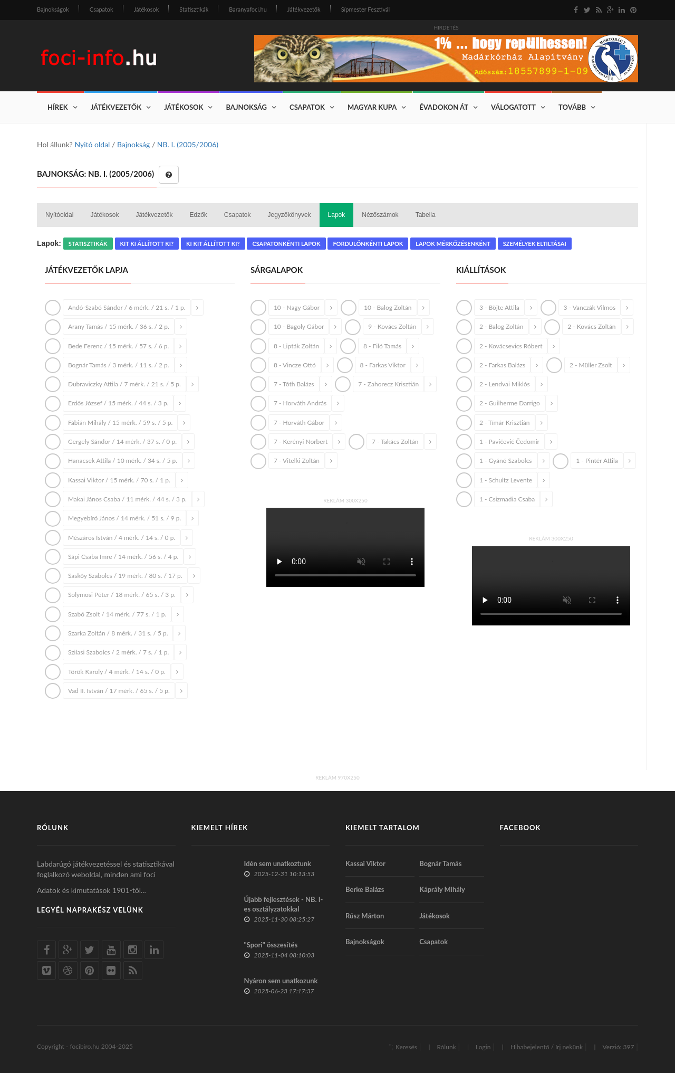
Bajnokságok (53, 9)
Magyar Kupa (372, 107)
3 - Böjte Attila (499, 307)
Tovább (572, 107)
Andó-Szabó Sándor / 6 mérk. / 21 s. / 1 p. (127, 307)
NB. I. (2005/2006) (187, 144)
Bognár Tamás (440, 863)
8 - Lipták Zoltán (296, 346)
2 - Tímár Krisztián (504, 422)
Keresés (406, 1047)
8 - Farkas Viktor (383, 365)
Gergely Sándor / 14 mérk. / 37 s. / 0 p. (122, 441)
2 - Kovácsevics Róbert (511, 346)
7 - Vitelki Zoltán (297, 460)
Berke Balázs (364, 889)
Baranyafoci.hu (248, 9)
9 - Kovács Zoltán (392, 326)
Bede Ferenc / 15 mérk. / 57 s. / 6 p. (118, 346)
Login (483, 1047)
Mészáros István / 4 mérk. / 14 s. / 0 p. (121, 538)
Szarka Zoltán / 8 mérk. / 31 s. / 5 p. (118, 633)
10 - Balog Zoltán (388, 307)
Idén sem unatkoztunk (278, 863)
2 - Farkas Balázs (502, 365)
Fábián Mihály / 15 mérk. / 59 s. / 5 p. (120, 422)
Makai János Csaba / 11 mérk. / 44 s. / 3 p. (127, 499)
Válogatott (513, 107)
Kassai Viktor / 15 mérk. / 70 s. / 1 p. (119, 480)
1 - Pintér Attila (597, 460)
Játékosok (146, 9)
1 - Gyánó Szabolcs (505, 460)
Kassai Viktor (365, 863)
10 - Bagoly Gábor (299, 326)
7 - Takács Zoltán (395, 441)
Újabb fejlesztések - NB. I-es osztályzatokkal (283, 904)
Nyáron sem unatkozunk (281, 980)
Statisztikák (193, 9)
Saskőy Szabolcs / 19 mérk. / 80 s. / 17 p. (125, 576)
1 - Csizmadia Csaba (507, 499)
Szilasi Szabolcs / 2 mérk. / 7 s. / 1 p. (118, 652)
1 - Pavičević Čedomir (509, 441)
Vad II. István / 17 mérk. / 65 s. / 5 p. (119, 691)
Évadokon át (443, 107)
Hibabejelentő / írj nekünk (546, 1047)
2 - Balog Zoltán (501, 326)
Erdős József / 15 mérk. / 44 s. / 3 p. (118, 403)
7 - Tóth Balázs (294, 384)
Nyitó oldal (92, 144)
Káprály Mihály (442, 889)
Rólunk (446, 1047)
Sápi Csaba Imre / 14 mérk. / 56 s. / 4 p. (123, 557)
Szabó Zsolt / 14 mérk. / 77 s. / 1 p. (117, 614)
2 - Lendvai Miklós (504, 384)
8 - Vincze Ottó (295, 365)
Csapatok (101, 9)
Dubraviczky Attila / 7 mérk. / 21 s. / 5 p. (124, 384)
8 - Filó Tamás (382, 346)
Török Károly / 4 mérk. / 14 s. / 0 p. (117, 672)
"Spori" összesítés (271, 945)
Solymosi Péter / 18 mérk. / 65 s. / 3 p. (122, 595)
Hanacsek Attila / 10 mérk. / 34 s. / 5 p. (122, 460)
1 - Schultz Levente (505, 480)
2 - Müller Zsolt (591, 365)
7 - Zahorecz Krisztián (388, 384)
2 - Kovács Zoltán (591, 326)
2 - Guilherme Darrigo (509, 403)
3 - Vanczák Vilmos (590, 307)
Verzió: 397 (618, 1047)
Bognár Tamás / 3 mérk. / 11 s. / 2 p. (118, 365)
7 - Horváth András (300, 403)
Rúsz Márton (364, 915)
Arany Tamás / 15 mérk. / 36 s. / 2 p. (118, 326)
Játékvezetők (304, 9)
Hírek (57, 107)
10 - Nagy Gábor (297, 307)
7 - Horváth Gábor (299, 422)
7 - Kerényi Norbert (300, 441)
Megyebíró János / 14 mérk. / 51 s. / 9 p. (124, 518)
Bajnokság (246, 107)
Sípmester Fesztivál (365, 9)
